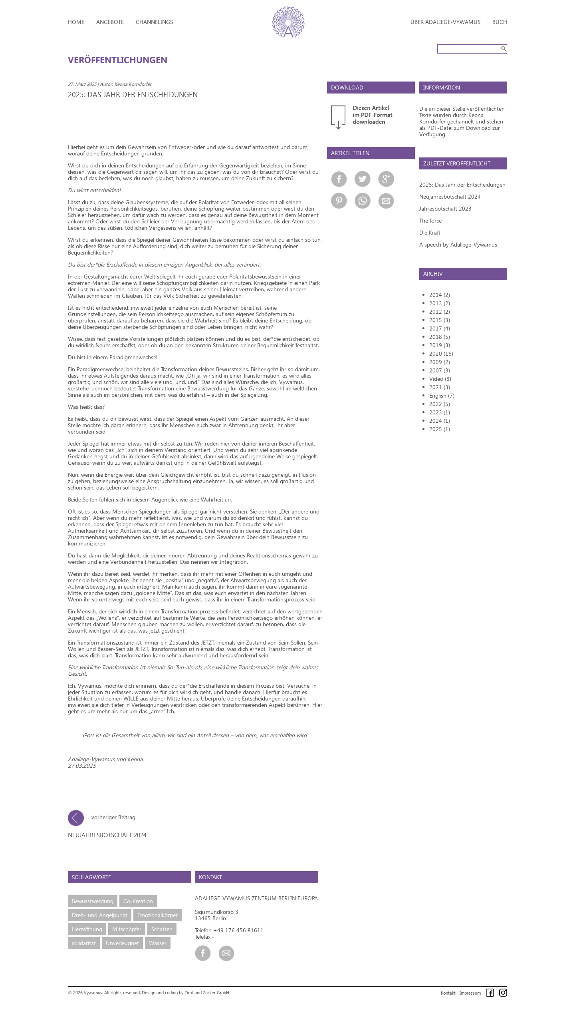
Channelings (154, 22)
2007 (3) (439, 370)
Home (76, 22)
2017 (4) (439, 328)
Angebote (110, 22)
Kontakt (448, 992)
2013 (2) (439, 303)
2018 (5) (439, 336)
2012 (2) (439, 311)
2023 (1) (439, 412)
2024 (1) (439, 420)
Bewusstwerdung (92, 901)
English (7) (441, 395)
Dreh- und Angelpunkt (99, 915)
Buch (499, 22)
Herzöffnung (87, 929)
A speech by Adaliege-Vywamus (458, 244)
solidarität (84, 943)
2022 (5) (439, 404)
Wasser (158, 943)
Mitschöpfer (126, 929)
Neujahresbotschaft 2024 (450, 196)
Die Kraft (429, 232)
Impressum (470, 992)
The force (430, 220)
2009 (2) (439, 362)
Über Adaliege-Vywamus (445, 22)
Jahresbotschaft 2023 (445, 208)
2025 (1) (439, 429)
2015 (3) (439, 320)
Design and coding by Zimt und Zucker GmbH (185, 992)
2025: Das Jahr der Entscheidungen (462, 184)
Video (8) (440, 378)
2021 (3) (439, 387)
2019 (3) (439, 345)
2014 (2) (439, 295)
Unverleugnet (122, 943)
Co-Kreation (138, 901)
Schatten (161, 929)
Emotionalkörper (157, 915)
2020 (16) (441, 353)
